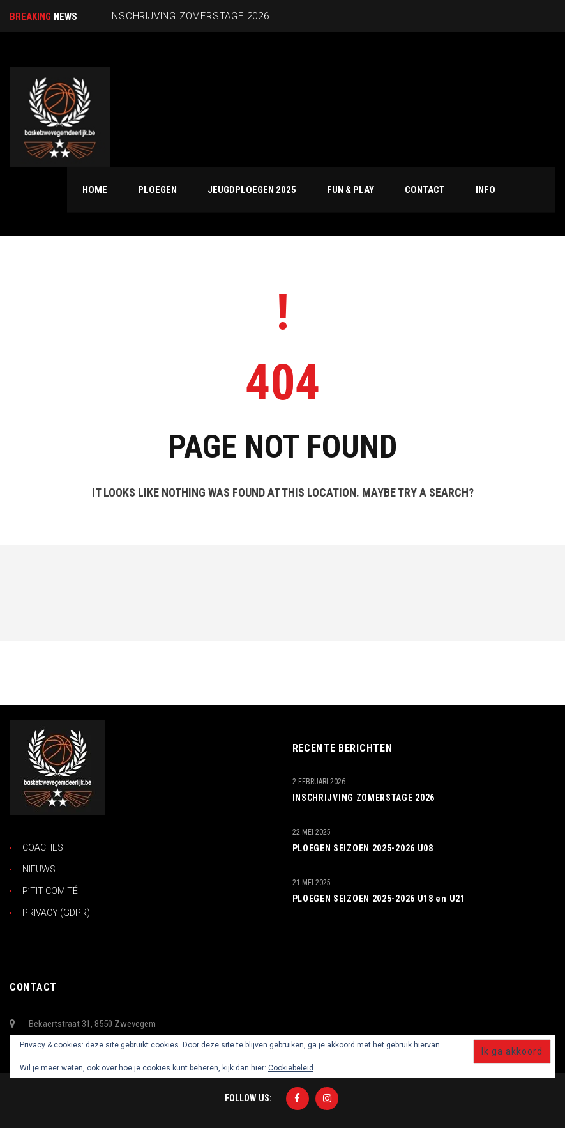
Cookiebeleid (290, 1067)
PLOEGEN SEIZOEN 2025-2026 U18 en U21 (378, 898)
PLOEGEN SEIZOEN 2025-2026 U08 (362, 848)
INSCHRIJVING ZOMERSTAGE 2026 (363, 797)
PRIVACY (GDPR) (56, 913)
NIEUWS (39, 869)
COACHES (42, 847)
